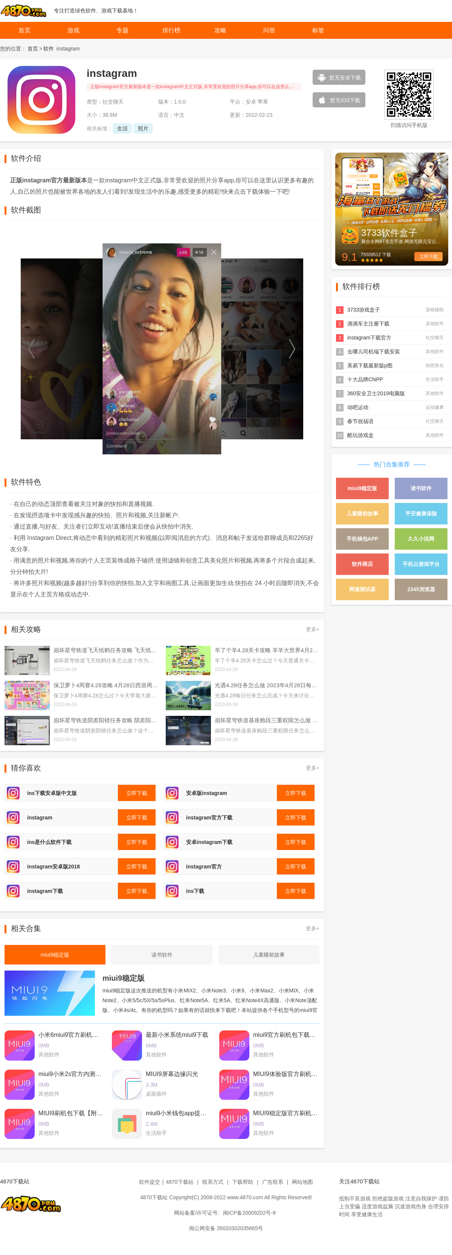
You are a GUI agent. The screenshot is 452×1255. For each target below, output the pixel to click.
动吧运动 (357, 407)
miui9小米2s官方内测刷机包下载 (81, 1074)
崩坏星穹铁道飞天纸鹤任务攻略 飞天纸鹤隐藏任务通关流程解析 (105, 650)
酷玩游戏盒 (360, 435)
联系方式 (212, 1182)
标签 (318, 30)
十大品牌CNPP (365, 379)
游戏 (73, 30)
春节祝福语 (360, 421)
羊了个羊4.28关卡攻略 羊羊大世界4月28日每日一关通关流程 (267, 650)
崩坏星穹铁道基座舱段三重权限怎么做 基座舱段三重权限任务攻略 (267, 720)
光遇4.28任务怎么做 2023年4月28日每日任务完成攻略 (267, 685)
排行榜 (171, 30)
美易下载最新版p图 (369, 365)
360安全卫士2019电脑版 (376, 393)
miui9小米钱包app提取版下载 (185, 1113)
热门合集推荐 (392, 464)
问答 (269, 30)
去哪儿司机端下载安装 (373, 352)
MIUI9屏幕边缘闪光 (172, 1074)
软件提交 (149, 1182)
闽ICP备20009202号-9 (249, 1213)
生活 (122, 128)
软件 (48, 49)
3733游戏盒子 (363, 310)
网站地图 (302, 1182)
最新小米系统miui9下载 (177, 1035)
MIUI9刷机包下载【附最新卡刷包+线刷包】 (96, 1113)
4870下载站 (179, 1182)
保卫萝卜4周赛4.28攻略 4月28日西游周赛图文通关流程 (105, 685)
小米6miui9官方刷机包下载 (74, 1035)
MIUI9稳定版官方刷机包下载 (291, 1113)
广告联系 (272, 1182)
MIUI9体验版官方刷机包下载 (291, 1074)
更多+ (312, 629)
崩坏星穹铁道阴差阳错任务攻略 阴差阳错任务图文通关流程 (105, 720)
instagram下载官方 (369, 338)
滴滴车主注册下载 (368, 324)
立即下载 (429, 256)
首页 (24, 30)
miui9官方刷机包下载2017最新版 (297, 1035)
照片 (143, 128)
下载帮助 (242, 1182)
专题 (122, 30)
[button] (32, 348)
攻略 (220, 30)
